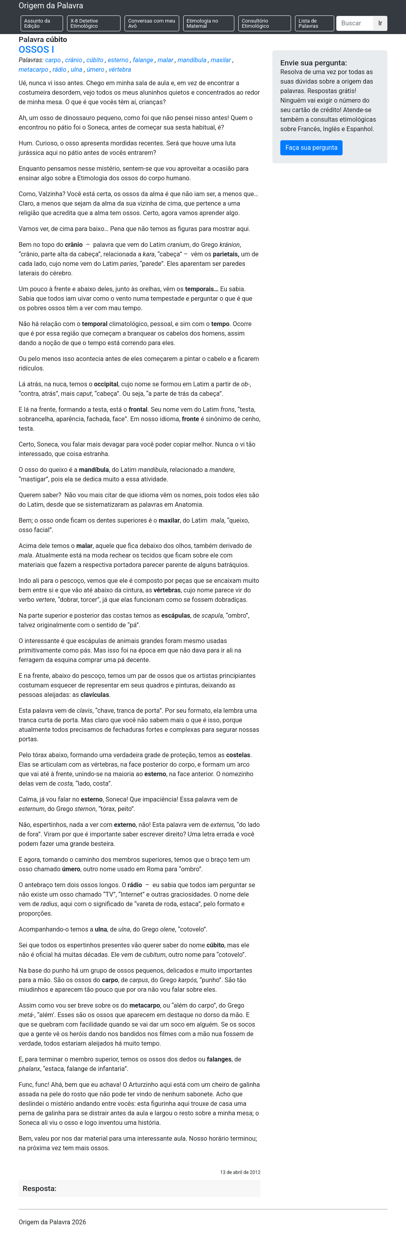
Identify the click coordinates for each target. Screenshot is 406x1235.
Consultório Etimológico (255, 23)
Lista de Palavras (308, 23)
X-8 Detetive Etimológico (84, 23)
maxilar (221, 60)
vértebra (120, 69)
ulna (76, 69)
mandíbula (192, 60)
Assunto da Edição (37, 23)
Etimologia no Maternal (202, 23)
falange (143, 60)
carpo (53, 60)
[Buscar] (354, 23)
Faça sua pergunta (311, 147)
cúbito (94, 60)
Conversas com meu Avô (151, 23)
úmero (95, 69)
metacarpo (33, 69)
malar (165, 60)
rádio (60, 69)
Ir (380, 23)
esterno (118, 60)
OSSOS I (36, 49)
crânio (73, 60)
